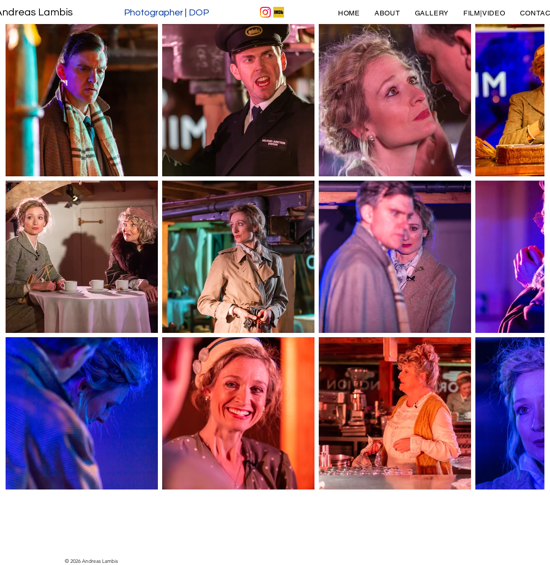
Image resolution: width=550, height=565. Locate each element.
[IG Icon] (265, 12)
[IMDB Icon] (278, 12)
